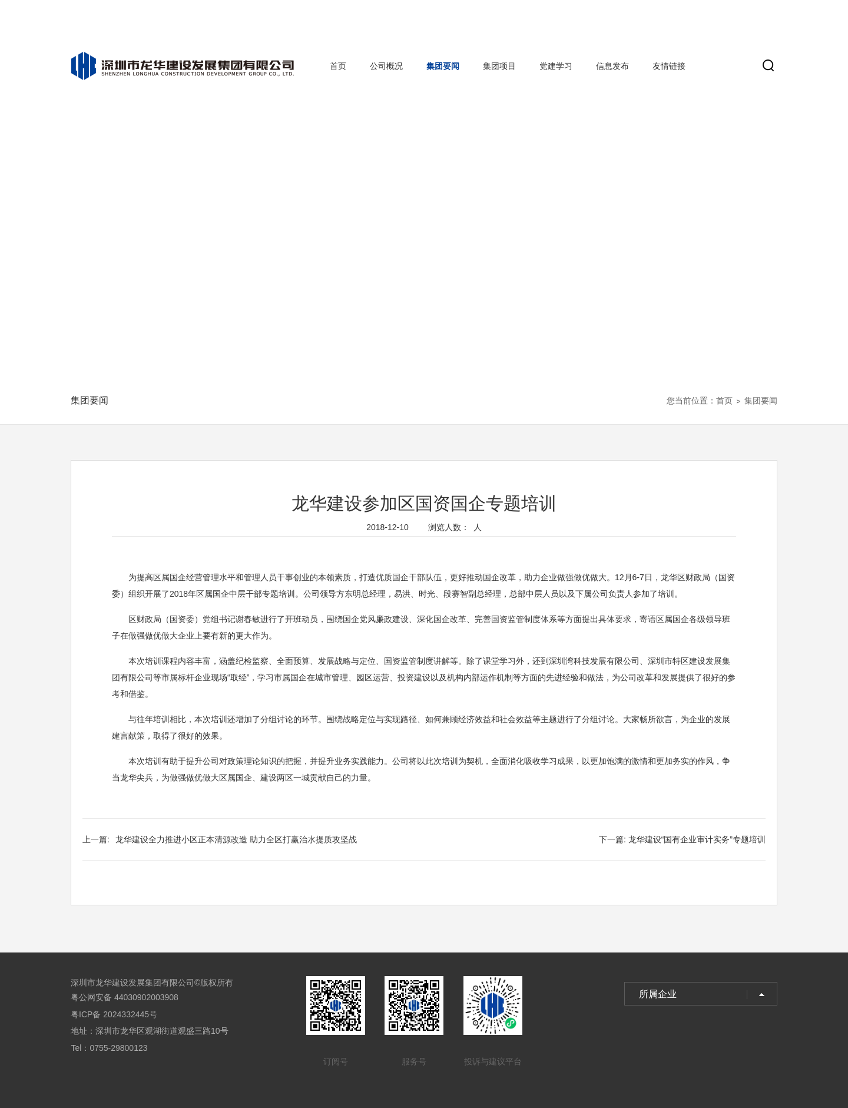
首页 (338, 66)
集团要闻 (442, 66)
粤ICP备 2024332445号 (114, 1014)
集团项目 (499, 66)
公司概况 (386, 66)
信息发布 (612, 66)
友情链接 (668, 66)
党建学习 (555, 66)
